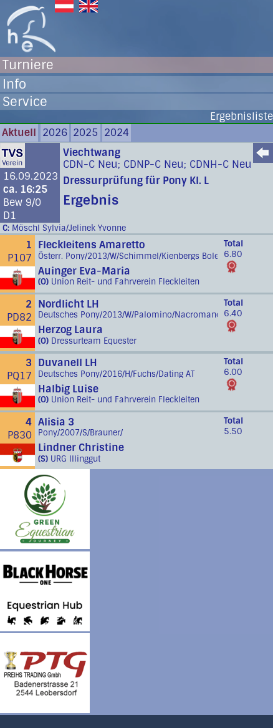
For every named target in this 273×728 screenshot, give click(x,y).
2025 (85, 132)
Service (24, 102)
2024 (116, 132)
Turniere (28, 65)
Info (14, 84)
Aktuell (19, 132)
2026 (54, 132)
